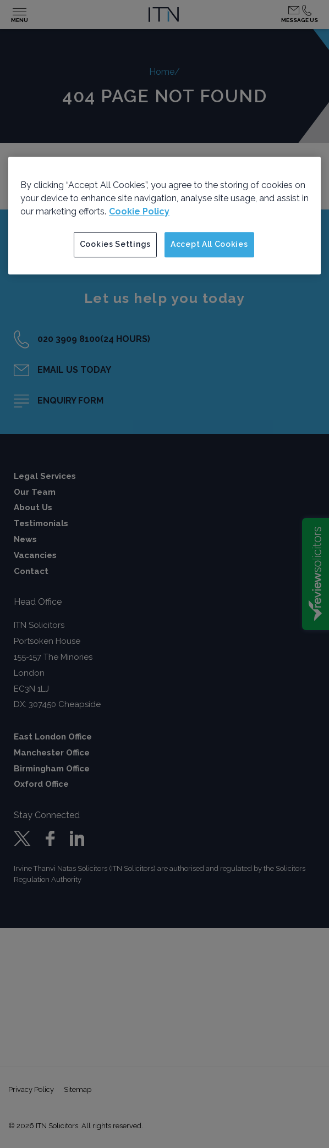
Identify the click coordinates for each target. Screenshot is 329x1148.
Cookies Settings (115, 244)
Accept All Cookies (209, 244)
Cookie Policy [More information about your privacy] (139, 211)
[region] (164, 215)
